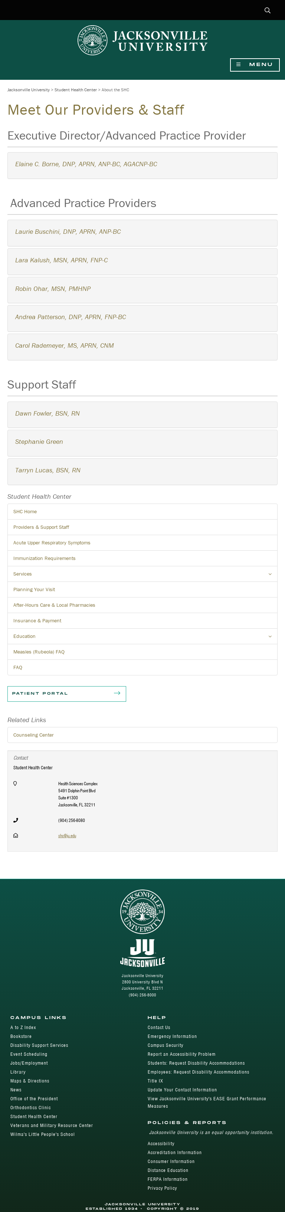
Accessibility (161, 1143)
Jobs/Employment (29, 1063)
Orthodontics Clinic (30, 1107)
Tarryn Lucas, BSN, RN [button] (48, 470)
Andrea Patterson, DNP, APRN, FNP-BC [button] (70, 316)
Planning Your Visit (34, 589)
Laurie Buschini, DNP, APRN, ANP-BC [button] (68, 231)
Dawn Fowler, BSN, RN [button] (47, 413)
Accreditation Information (175, 1152)
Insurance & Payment (37, 620)
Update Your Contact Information (182, 1090)
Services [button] (145, 576)
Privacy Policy (162, 1188)
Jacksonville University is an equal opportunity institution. (211, 1132)
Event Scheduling (29, 1054)
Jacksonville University (28, 89)
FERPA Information (168, 1179)
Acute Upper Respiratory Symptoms (52, 542)
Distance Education (168, 1170)
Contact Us (159, 1027)
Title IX (155, 1081)
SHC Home (25, 511)
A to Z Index (23, 1027)
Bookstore (21, 1036)
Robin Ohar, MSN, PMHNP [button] (53, 288)
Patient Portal (66, 694)
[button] (267, 11)
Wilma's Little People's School (42, 1134)
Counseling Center (33, 734)
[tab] (143, 165)
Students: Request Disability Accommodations (196, 1063)
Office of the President (34, 1098)
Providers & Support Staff (41, 527)
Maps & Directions (29, 1081)
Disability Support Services (39, 1045)
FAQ (17, 667)
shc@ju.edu (67, 835)
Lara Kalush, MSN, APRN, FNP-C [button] (61, 260)
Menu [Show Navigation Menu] (254, 65)
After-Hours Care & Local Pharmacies (54, 605)
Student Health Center (76, 89)
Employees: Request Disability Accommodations (198, 1072)
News (16, 1090)
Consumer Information (171, 1161)
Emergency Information (172, 1036)
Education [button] (145, 638)
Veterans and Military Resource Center (51, 1125)
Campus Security (165, 1045)
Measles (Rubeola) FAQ (39, 651)
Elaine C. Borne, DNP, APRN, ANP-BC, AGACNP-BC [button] (86, 164)
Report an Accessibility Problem (182, 1054)
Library (18, 1072)
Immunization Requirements (44, 558)
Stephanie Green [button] (39, 441)
